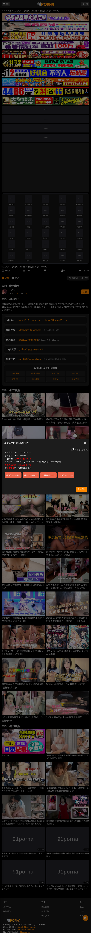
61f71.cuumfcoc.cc (23, 452)
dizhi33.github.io (48, 475)
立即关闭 (81, 489)
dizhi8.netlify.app (66, 475)
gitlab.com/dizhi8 (31, 475)
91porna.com (20, 456)
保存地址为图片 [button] (79, 449)
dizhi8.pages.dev (13, 475)
